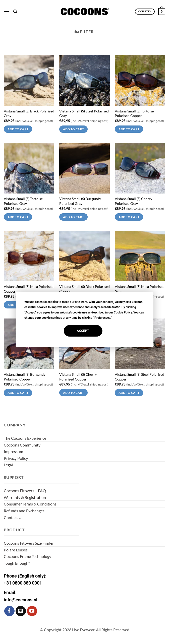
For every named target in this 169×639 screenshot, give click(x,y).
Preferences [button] (102, 317)
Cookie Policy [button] (123, 312)
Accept (83, 331)
